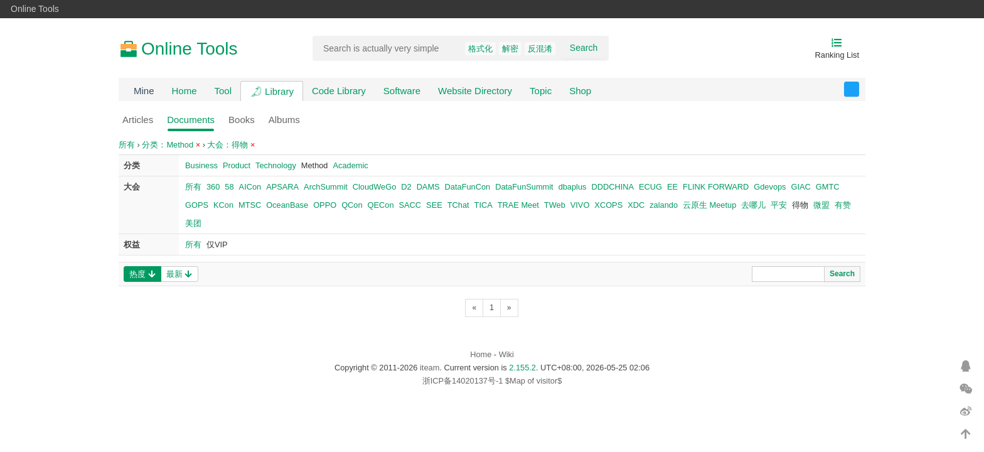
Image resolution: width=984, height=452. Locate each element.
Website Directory (475, 90)
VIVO (580, 205)
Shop (580, 90)
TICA (483, 205)
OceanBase (287, 205)
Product (236, 165)
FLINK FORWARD (716, 186)
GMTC (828, 186)
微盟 (821, 205)
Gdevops (770, 186)
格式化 (480, 48)
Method (314, 165)
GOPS (196, 205)
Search (583, 48)
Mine (144, 90)
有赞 (843, 205)
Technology (275, 165)
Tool (223, 90)
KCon (223, 205)
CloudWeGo (374, 186)
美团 (193, 223)
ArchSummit (326, 186)
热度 (142, 274)
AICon (250, 186)
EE (672, 186)
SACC (410, 205)
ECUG (650, 186)
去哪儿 (753, 205)
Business (201, 165)
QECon (381, 205)
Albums (284, 119)
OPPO (324, 205)
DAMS (428, 186)
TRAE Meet (518, 205)
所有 (127, 144)
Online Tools (35, 9)
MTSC (249, 205)
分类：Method (171, 144)
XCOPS (608, 205)
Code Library (339, 90)
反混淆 (540, 48)
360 (213, 186)
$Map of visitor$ (533, 380)
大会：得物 (231, 144)
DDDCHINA (612, 186)
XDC (636, 205)
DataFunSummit (524, 186)
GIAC (801, 186)
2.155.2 (522, 367)
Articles (137, 119)
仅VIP (217, 244)
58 (229, 186)
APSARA (282, 186)
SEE (434, 205)
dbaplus (573, 186)
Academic (350, 165)
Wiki (506, 354)
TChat (458, 205)
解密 (510, 48)
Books (241, 119)
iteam (429, 367)
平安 (779, 205)
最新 (179, 274)
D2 (406, 186)
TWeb (554, 205)
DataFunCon (468, 186)
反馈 (858, 89)
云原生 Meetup (709, 205)
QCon (351, 205)
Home (184, 90)
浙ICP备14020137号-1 (462, 380)
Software (401, 90)
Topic (541, 90)
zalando (664, 205)
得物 (800, 205)
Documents (191, 119)
